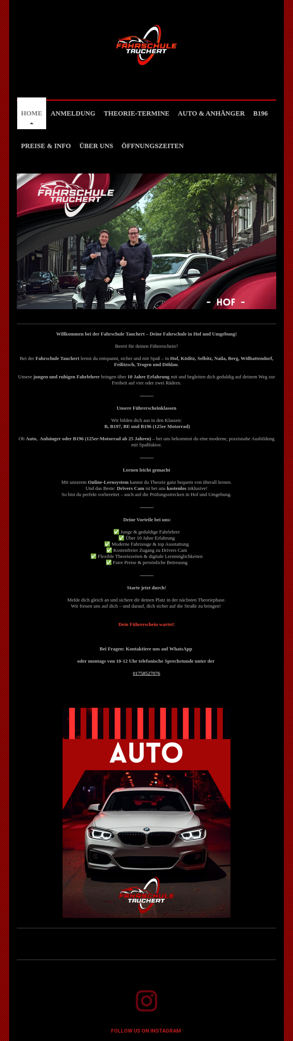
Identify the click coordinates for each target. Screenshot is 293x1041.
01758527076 (146, 673)
